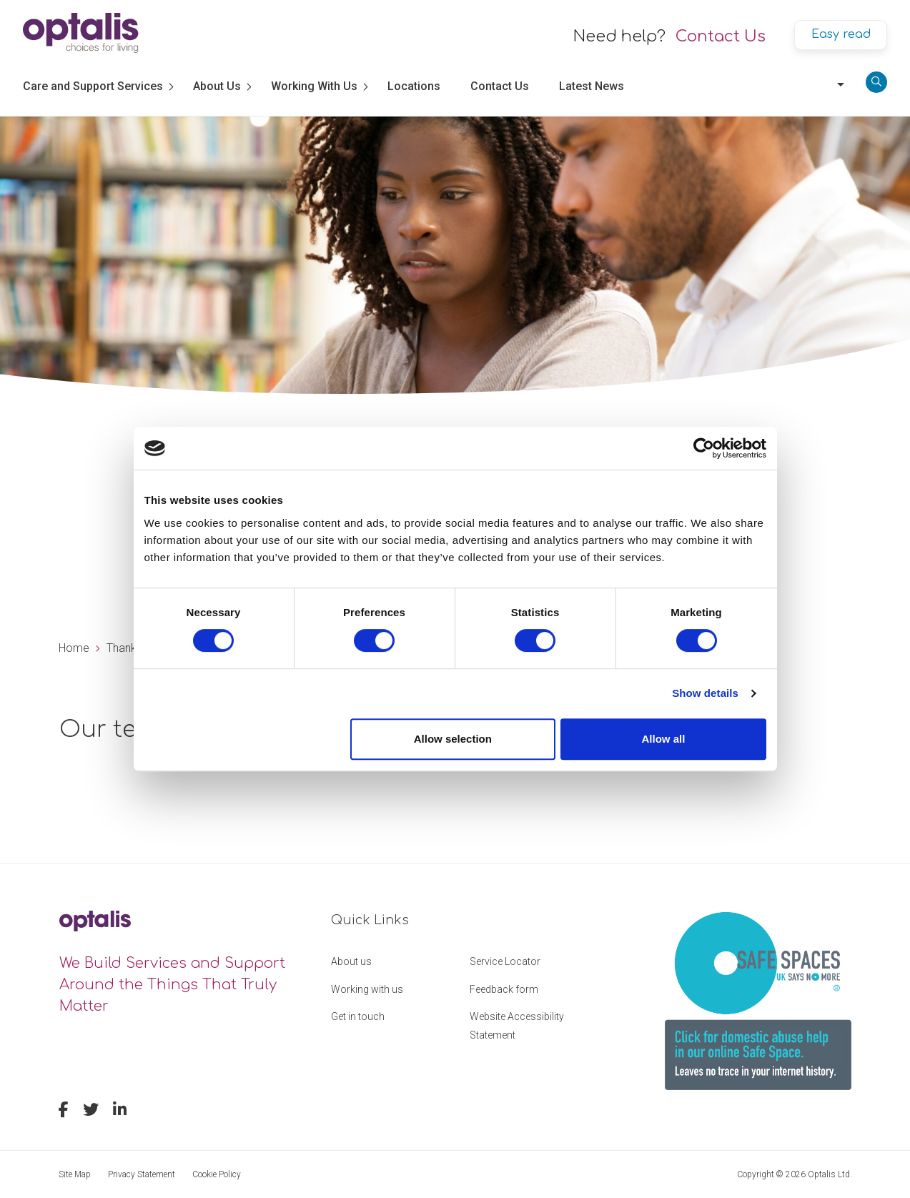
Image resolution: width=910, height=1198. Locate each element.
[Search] (876, 82)
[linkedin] (120, 1111)
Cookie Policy (216, 1174)
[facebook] (64, 1111)
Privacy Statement (141, 1174)
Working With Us (314, 86)
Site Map (75, 1174)
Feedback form (504, 989)
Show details (705, 693)
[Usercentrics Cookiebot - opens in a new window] (703, 448)
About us (351, 961)
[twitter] (91, 1111)
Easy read (841, 34)
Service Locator (505, 961)
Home (74, 648)
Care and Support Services (93, 86)
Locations (413, 86)
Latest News (591, 86)
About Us (217, 86)
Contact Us (721, 36)
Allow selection (453, 739)
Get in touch (358, 1016)
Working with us (367, 989)
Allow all (664, 739)
